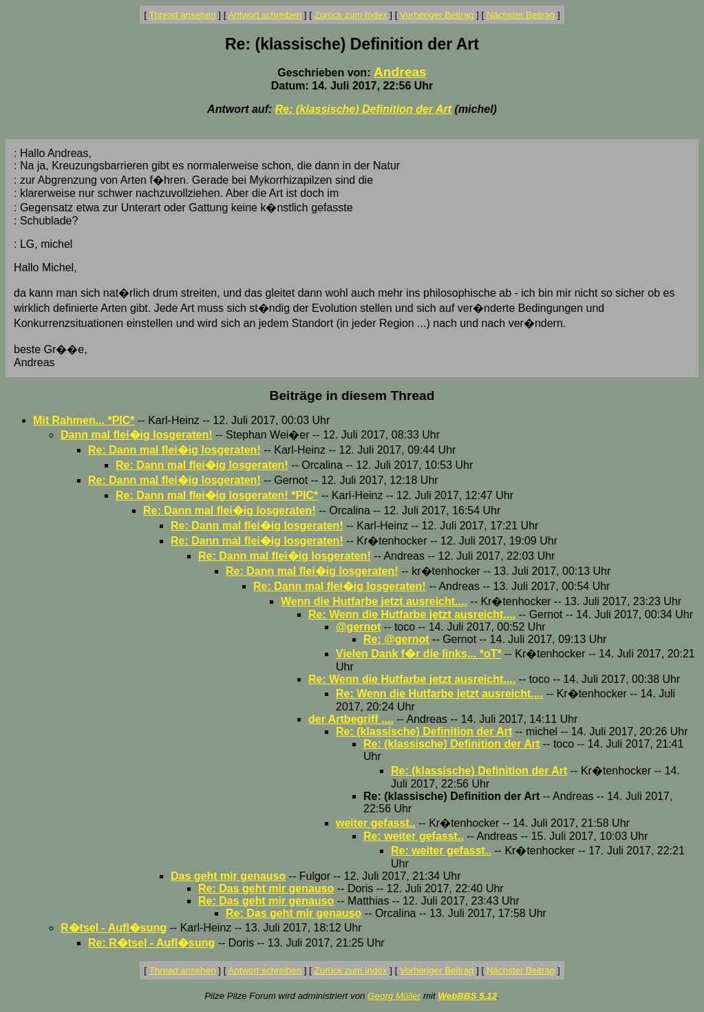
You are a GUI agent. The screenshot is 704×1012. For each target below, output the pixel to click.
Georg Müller (393, 996)
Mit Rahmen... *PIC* (84, 420)
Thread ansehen (182, 15)
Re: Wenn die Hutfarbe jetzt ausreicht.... (411, 614)
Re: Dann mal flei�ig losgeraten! (174, 450)
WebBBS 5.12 (467, 996)
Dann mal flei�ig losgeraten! (136, 435)
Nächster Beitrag (521, 15)
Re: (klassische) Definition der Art (363, 109)
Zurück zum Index (350, 15)
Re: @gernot (396, 639)
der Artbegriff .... (351, 719)
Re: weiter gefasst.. (413, 836)
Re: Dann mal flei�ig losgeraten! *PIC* (217, 495)
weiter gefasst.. (376, 823)
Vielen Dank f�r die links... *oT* (419, 654)
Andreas (400, 72)
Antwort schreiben (264, 15)
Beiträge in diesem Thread (352, 395)
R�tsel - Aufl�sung (114, 928)
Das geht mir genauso (228, 876)
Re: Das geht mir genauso (266, 888)
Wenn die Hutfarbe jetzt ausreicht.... (374, 601)
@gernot (358, 627)
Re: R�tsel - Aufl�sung (151, 943)
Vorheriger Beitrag (436, 15)
